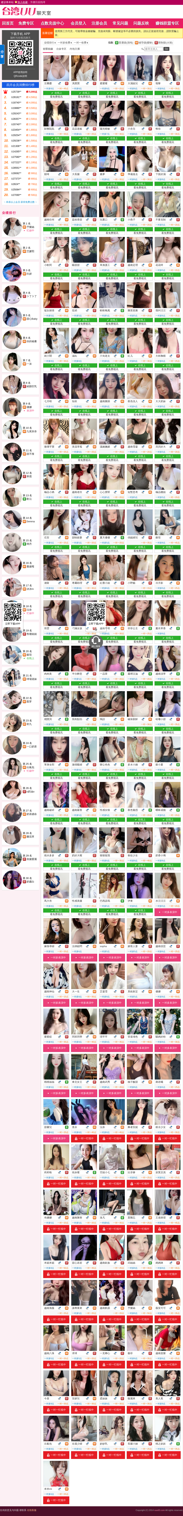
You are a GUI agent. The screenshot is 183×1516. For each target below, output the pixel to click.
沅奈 (29, 609)
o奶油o (30, 791)
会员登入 (78, 23)
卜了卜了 (32, 296)
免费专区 (26, 23)
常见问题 (120, 23)
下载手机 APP (20, 34)
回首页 (8, 23)
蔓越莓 (30, 566)
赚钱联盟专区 (167, 23)
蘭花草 (30, 836)
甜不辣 (30, 453)
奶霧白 (30, 881)
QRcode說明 (20, 76)
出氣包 (30, 767)
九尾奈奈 (32, 431)
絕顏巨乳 (32, 386)
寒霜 (29, 476)
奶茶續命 (32, 814)
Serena (31, 521)
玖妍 (29, 273)
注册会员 (99, 23)
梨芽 (29, 701)
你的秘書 (32, 341)
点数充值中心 (52, 23)
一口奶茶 (32, 746)
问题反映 (141, 23)
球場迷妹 (32, 679)
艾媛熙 (30, 251)
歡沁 (29, 498)
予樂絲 (30, 227)
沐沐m (30, 588)
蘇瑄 (29, 654)
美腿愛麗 (32, 859)
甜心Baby (32, 318)
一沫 (29, 363)
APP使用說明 (20, 72)
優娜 (29, 407)
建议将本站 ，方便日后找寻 (23, 2)
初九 (29, 724)
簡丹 (29, 543)
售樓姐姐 (32, 634)
